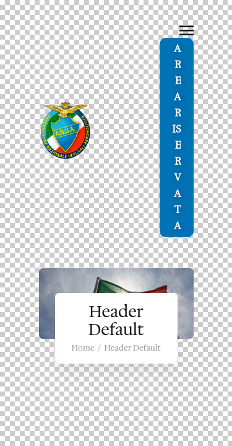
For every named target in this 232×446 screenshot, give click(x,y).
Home (82, 348)
